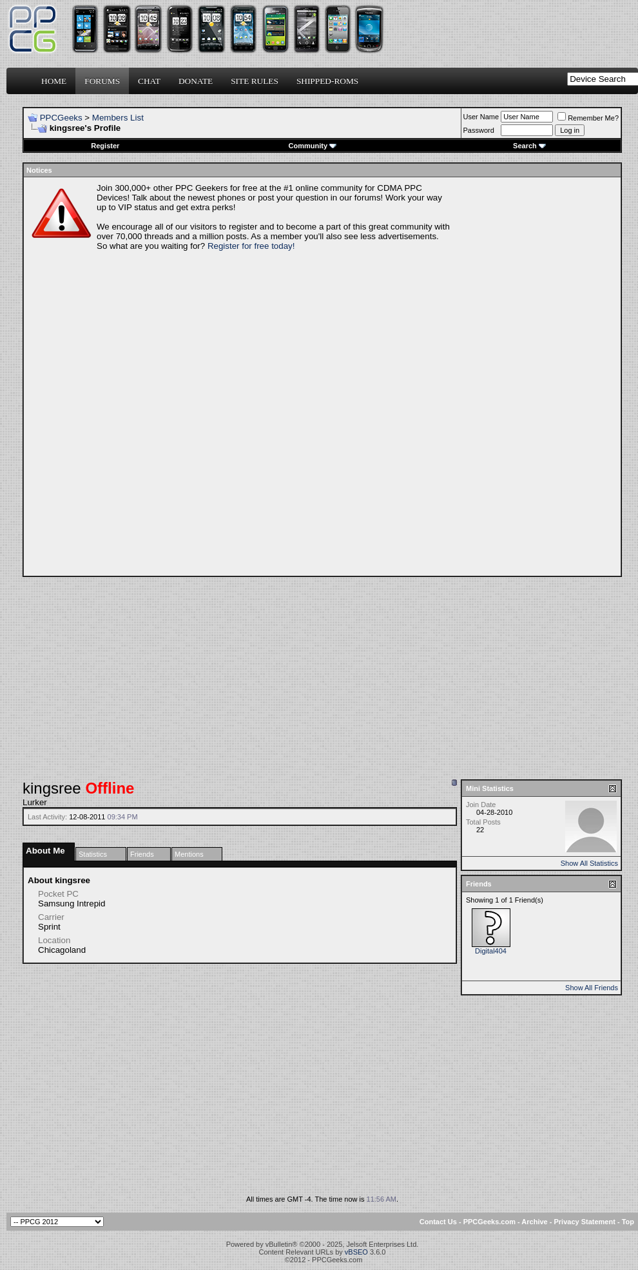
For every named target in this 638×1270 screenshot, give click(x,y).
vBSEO (356, 1252)
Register (105, 146)
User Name (481, 117)
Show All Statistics (589, 863)
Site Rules (254, 81)
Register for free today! (251, 246)
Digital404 (491, 951)
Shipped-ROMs (327, 81)
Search (529, 146)
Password (478, 130)
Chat (149, 81)
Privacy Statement (584, 1222)
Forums (102, 81)
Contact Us (438, 1222)
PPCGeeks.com (489, 1222)
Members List (118, 117)
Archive (534, 1222)
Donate (196, 81)
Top (628, 1222)
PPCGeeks (61, 117)
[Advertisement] (502, 376)
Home (53, 81)
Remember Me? (588, 118)
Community (313, 146)
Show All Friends (591, 988)
